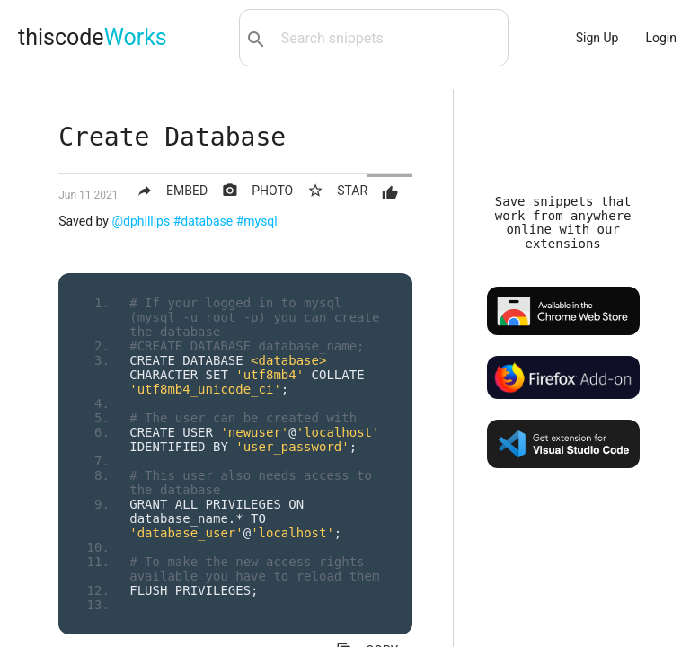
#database (203, 221)
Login (661, 38)
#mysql (257, 221)
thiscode (92, 37)
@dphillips (140, 221)
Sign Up (597, 38)
